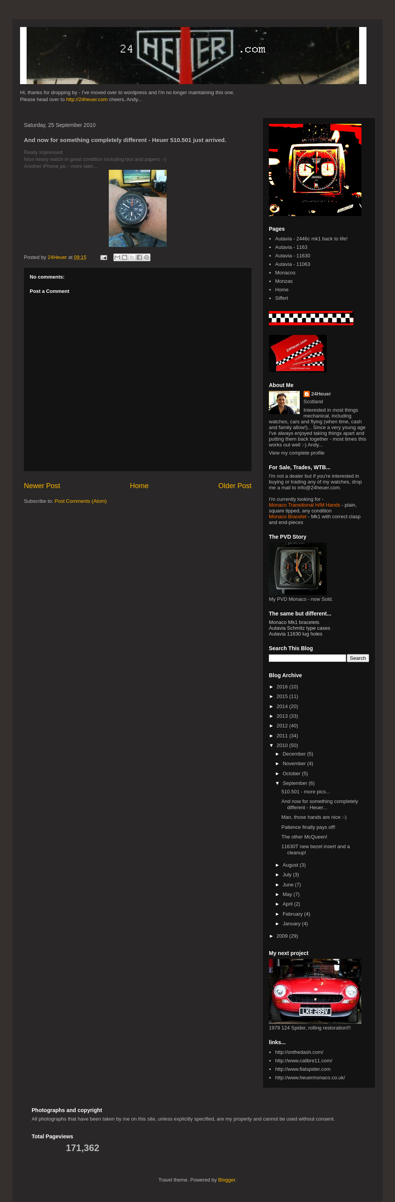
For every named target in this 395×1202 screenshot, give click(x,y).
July (288, 874)
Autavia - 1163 (291, 247)
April (288, 904)
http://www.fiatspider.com (303, 1069)
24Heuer (321, 394)
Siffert (281, 298)
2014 (283, 706)
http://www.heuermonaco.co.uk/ (310, 1077)
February (293, 914)
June (289, 885)
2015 (283, 696)
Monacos (285, 273)
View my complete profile (296, 453)
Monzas (284, 281)
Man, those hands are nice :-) (313, 817)
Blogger (226, 1180)
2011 (283, 736)
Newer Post (42, 486)
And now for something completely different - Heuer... (319, 804)
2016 (283, 687)
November (295, 763)
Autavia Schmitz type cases (299, 628)
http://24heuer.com (87, 99)
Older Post (235, 486)
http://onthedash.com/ (299, 1052)
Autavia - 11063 (292, 264)
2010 (283, 745)
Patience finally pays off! (308, 827)
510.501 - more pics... (305, 792)
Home (139, 486)
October (292, 773)
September (296, 783)
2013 (283, 716)
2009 (283, 936)
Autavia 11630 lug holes (295, 634)
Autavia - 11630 (292, 256)
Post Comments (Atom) (81, 501)
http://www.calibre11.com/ (303, 1060)
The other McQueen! (304, 837)
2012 (283, 726)
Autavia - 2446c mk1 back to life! (311, 239)
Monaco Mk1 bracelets (294, 622)
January (292, 923)
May (288, 894)
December (295, 754)
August (291, 865)
